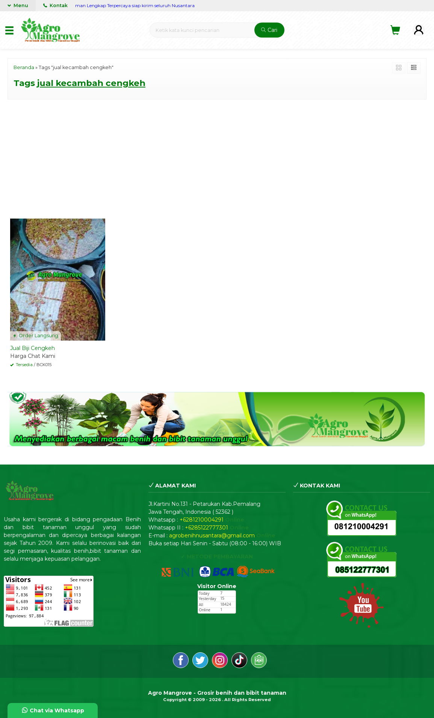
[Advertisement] (217, 157)
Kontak (55, 5)
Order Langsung (35, 335)
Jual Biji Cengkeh (32, 348)
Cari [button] (269, 30)
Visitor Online (216, 586)
